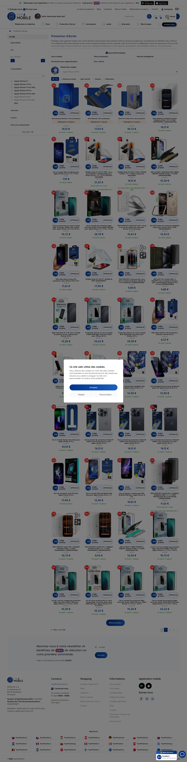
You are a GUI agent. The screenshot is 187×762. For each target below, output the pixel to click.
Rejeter (81, 394)
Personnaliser (106, 394)
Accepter (94, 387)
